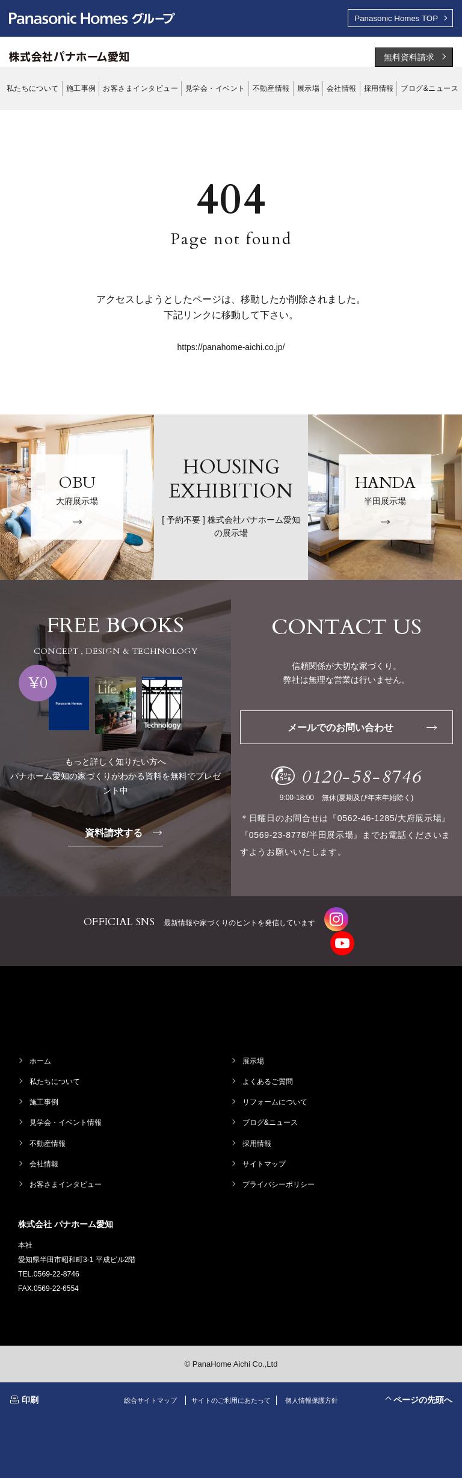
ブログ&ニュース (270, 1110)
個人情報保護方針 (318, 1387)
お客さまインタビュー (66, 1171)
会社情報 (44, 1151)
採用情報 (257, 1130)
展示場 (254, 1048)
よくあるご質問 (268, 1069)
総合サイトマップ (144, 1387)
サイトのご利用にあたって (231, 1387)
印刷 (30, 1386)
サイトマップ (264, 1151)
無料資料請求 (409, 58)
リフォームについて (275, 1089)
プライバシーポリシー (279, 1171)
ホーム (41, 1048)
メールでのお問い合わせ (361, 729)
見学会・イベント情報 (66, 1110)
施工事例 (44, 1089)
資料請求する (125, 833)
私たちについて (55, 1069)
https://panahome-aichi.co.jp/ (231, 348)
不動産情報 (48, 1130)
